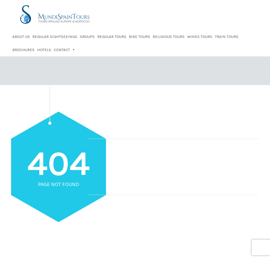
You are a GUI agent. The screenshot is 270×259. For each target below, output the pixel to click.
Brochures (23, 49)
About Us (21, 36)
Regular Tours (111, 36)
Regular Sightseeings (54, 36)
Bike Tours (139, 36)
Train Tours (226, 36)
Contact (64, 49)
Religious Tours (169, 36)
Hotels (44, 49)
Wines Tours (199, 36)
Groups (87, 36)
